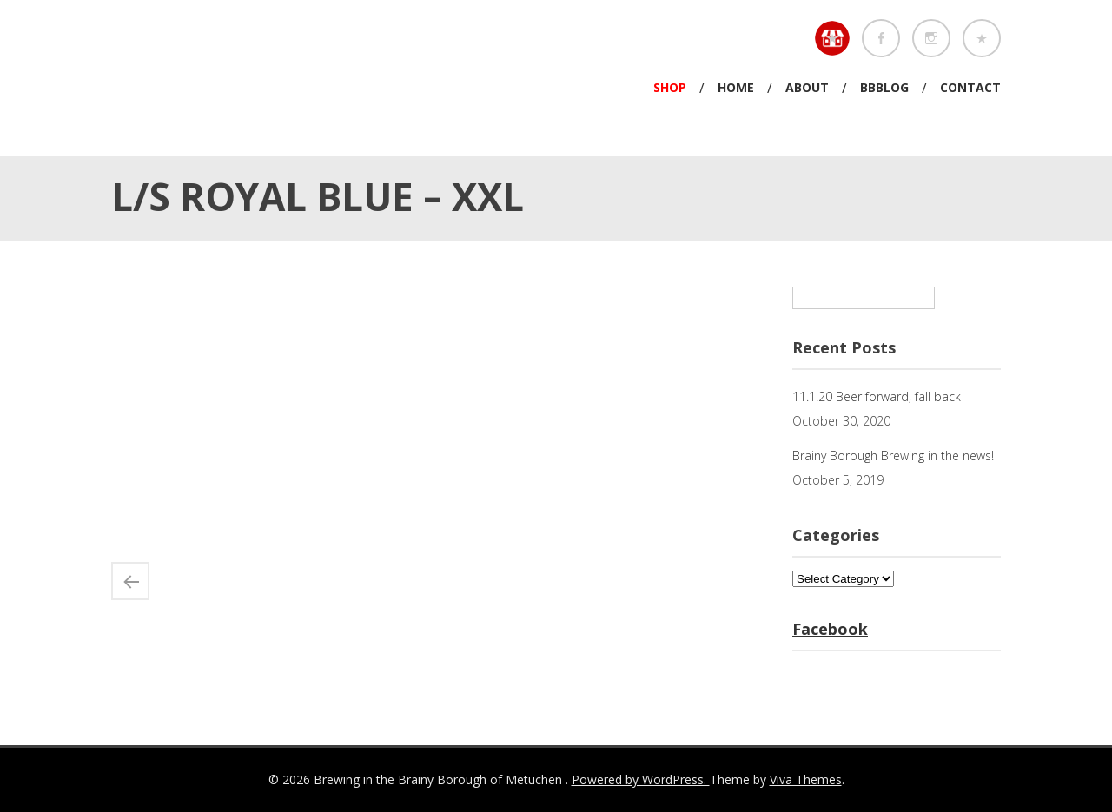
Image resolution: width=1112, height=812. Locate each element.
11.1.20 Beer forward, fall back (876, 396)
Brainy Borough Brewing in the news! (893, 455)
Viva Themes (806, 779)
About (807, 87)
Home (736, 87)
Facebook (830, 628)
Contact (970, 87)
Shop (669, 87)
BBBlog (884, 87)
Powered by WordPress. (641, 779)
